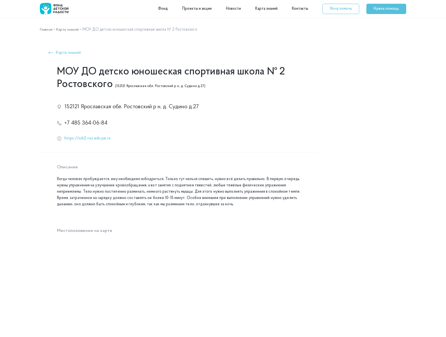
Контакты (300, 9)
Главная (46, 29)
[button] (341, 9)
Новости (233, 9)
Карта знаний (266, 9)
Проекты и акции (197, 9)
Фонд (163, 9)
